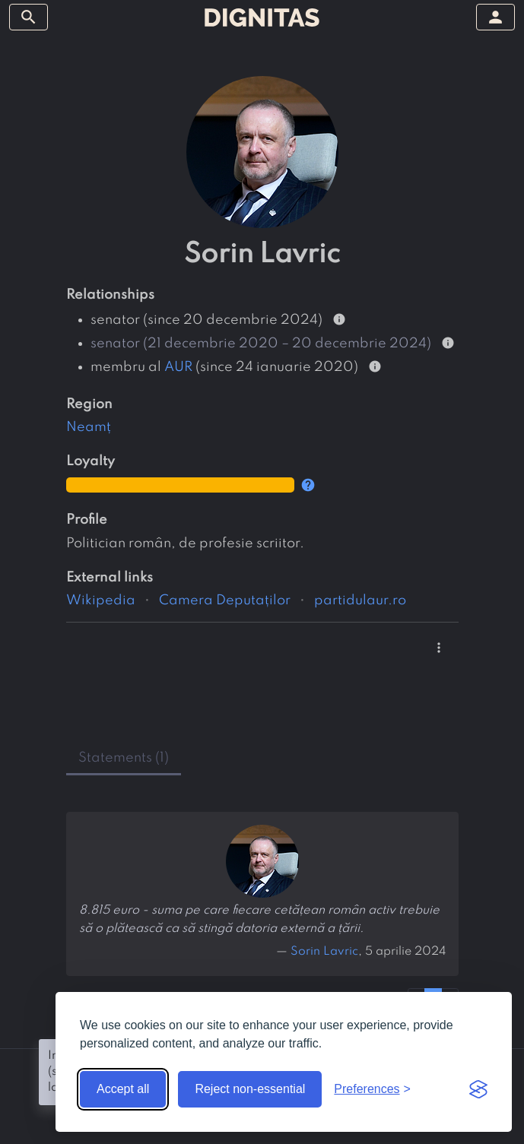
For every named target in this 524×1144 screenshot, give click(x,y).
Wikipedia (100, 600)
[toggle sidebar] (28, 17)
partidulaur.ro (360, 600)
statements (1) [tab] (123, 758)
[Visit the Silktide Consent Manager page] (478, 1089)
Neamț (88, 427)
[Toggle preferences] (372, 1089)
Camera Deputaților (225, 600)
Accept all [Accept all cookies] (123, 1088)
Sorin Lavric (324, 952)
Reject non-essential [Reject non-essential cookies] (250, 1088)
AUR (178, 367)
